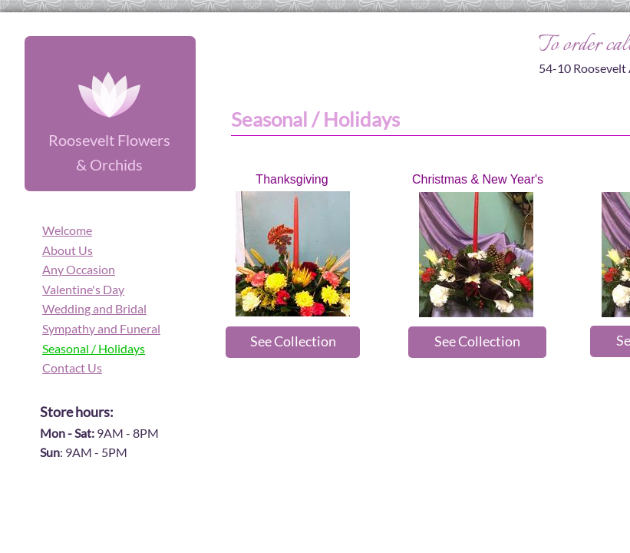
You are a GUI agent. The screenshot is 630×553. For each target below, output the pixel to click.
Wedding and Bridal (94, 308)
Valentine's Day (83, 289)
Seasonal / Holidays (93, 348)
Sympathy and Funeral (101, 328)
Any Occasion (78, 269)
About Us (67, 250)
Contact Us (72, 367)
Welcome (67, 230)
